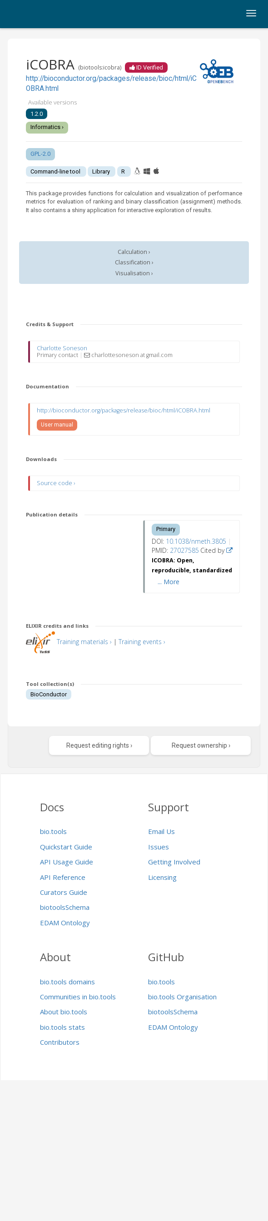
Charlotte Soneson (62, 348)
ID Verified (146, 67)
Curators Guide (63, 892)
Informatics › (47, 127)
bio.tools (53, 831)
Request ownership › (201, 745)
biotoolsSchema (64, 907)
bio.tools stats (62, 1027)
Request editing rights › (99, 745)
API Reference (62, 877)
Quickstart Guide (66, 846)
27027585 (184, 550)
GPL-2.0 (40, 153)
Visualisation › (134, 273)
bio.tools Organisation (182, 996)
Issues (158, 846)
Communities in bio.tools (78, 996)
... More (168, 581)
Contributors (59, 1042)
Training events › (142, 641)
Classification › (134, 262)
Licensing (162, 877)
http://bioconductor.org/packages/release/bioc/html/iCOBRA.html (123, 410)
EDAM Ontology (65, 922)
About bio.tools (63, 1011)
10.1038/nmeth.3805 (196, 541)
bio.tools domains (67, 981)
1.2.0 (36, 113)
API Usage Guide (66, 861)
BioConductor (48, 694)
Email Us (161, 831)
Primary (165, 529)
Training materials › (84, 641)
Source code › (56, 483)
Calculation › (134, 252)
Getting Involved (174, 861)
